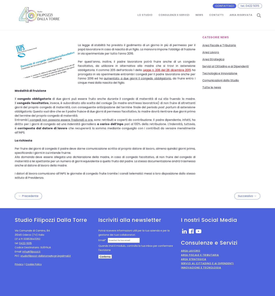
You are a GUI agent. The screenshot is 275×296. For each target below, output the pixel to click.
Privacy (19, 264)
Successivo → (247, 196)
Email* (102, 240)
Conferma (105, 256)
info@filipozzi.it (31, 251)
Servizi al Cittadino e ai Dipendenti (225, 66)
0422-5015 (25, 243)
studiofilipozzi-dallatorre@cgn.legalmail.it (46, 256)
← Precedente (28, 196)
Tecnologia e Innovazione (219, 73)
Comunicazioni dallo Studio (220, 80)
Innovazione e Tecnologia (201, 267)
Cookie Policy (34, 264)
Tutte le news (211, 87)
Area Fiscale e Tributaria (219, 45)
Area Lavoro (210, 52)
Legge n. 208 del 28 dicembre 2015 (167, 70)
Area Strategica (213, 59)
